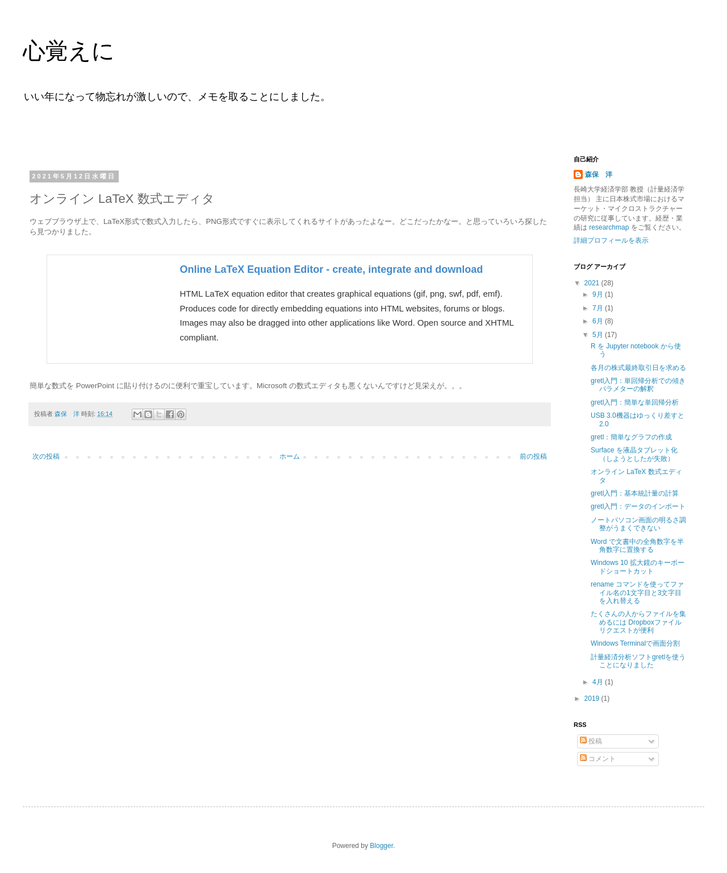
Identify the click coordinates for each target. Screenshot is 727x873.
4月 (598, 682)
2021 (592, 283)
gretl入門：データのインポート (638, 506)
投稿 (591, 741)
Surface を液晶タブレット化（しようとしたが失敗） (634, 454)
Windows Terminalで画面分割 (635, 643)
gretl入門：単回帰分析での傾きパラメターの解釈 (638, 385)
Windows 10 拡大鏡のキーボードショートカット (637, 567)
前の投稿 (533, 456)
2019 (592, 698)
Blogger (381, 846)
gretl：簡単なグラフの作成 (631, 437)
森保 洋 (598, 174)
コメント (598, 759)
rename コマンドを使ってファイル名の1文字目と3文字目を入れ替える (637, 592)
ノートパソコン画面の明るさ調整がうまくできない (638, 524)
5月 (598, 335)
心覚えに (69, 50)
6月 (598, 321)
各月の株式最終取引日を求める (638, 368)
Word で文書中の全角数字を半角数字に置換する (637, 546)
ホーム (289, 456)
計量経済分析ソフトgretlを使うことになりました (638, 661)
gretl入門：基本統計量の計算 (635, 493)
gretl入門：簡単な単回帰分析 (635, 402)
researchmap (609, 227)
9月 (598, 294)
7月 (598, 308)
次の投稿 (46, 456)
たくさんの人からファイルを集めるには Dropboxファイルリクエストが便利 (638, 622)
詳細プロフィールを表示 (611, 240)
